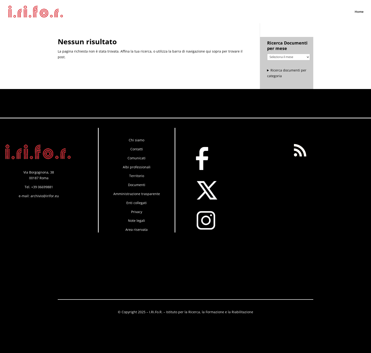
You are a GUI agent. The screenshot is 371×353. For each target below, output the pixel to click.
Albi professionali (136, 167)
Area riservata (136, 229)
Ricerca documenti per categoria (287, 73)
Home (359, 12)
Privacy (136, 212)
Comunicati (137, 158)
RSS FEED (301, 130)
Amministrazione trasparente (136, 194)
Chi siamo (136, 140)
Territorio (136, 176)
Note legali (136, 220)
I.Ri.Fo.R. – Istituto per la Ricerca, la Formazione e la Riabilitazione (201, 312)
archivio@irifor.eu (45, 196)
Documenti (136, 185)
